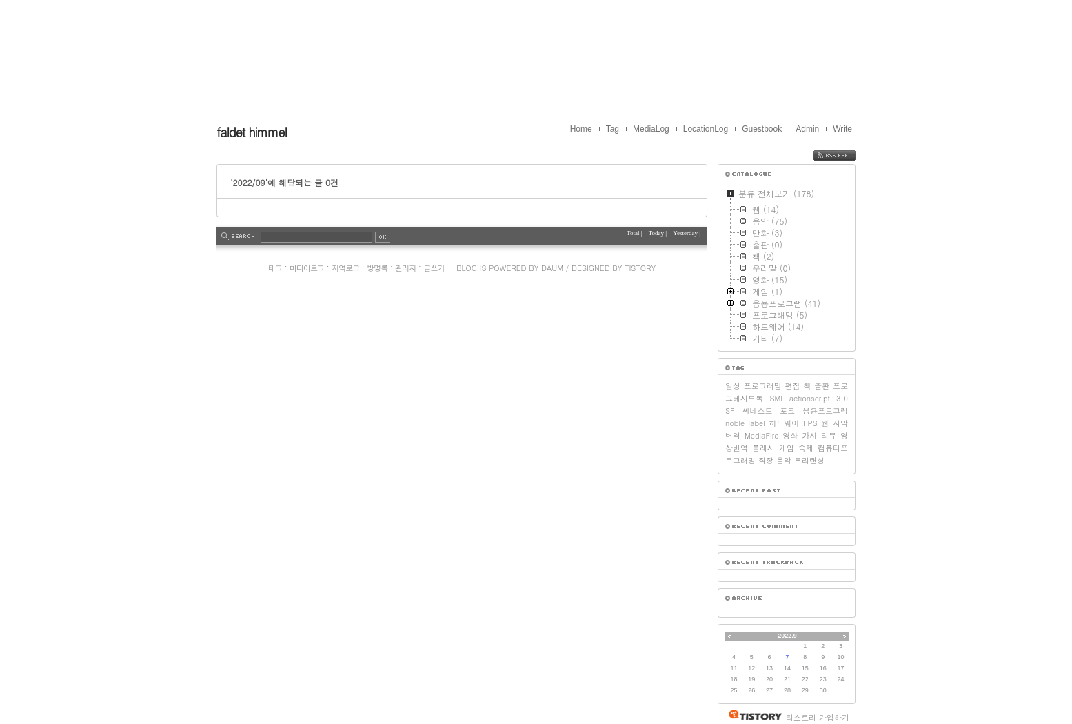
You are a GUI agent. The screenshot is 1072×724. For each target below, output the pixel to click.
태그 (275, 268)
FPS (810, 423)
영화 (790, 435)
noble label (745, 423)
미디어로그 (307, 268)
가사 (809, 435)
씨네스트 (757, 410)
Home (581, 129)
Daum (552, 268)
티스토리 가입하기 (817, 717)
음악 (783, 460)
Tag (612, 129)
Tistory (640, 268)
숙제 (805, 448)
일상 (732, 386)
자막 (840, 423)
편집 (792, 386)
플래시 (763, 448)
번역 (732, 435)
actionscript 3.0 (818, 398)
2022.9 (787, 635)
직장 (765, 460)
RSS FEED (845, 155)
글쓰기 (433, 268)
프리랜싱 (809, 460)
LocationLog (705, 129)
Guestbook (762, 129)
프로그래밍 (763, 386)
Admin (807, 129)
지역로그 (345, 268)
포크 (787, 410)
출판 (821, 386)
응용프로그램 (825, 410)
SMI (775, 398)
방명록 (377, 268)
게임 (786, 448)
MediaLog (651, 129)
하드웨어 (784, 423)
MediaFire (761, 435)
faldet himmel (251, 132)
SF (730, 410)
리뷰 (828, 435)
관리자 (405, 268)
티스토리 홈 (752, 715)
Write (842, 129)
